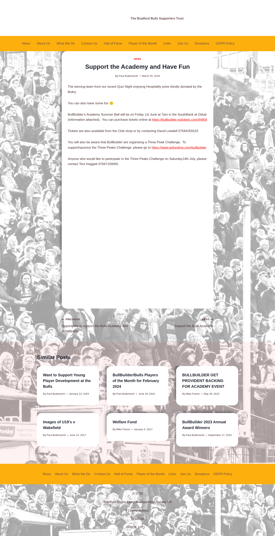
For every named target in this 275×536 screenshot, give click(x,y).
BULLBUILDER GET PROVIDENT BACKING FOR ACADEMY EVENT (203, 381)
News (26, 43)
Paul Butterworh (56, 393)
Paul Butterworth (128, 75)
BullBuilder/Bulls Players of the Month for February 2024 (136, 381)
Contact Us (89, 43)
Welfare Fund (125, 422)
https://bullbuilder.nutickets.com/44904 (179, 119)
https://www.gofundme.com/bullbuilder (179, 147)
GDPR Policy (225, 43)
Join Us (182, 43)
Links (167, 43)
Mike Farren (193, 393)
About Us (43, 43)
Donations (202, 43)
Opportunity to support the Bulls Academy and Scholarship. (98, 325)
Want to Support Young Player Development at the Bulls (67, 381)
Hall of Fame (113, 43)
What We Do (66, 43)
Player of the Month (143, 43)
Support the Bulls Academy (177, 322)
